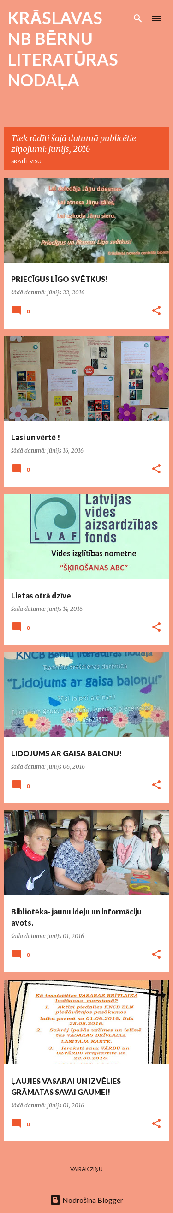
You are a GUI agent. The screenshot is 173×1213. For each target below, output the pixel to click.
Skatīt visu (26, 161)
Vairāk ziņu (86, 1168)
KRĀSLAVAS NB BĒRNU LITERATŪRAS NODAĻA (62, 48)
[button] (156, 311)
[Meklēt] (137, 18)
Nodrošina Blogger (86, 1199)
